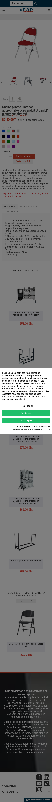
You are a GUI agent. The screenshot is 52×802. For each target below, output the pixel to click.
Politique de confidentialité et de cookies (33, 427)
